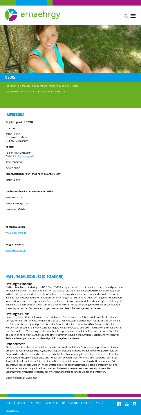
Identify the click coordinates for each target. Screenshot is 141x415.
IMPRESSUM (51, 403)
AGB (98, 403)
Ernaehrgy (33, 15)
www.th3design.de (16, 250)
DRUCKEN (22, 403)
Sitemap (36, 403)
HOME (9, 403)
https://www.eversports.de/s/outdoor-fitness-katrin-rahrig (36, 91)
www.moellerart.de (16, 232)
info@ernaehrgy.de (23, 156)
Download (12, 410)
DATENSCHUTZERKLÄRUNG (77, 403)
